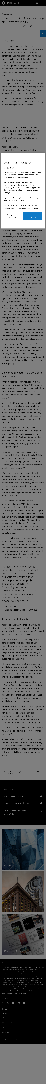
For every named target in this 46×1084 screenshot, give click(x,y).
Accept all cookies (33, 216)
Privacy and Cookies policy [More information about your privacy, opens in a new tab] (28, 208)
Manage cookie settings (12, 216)
